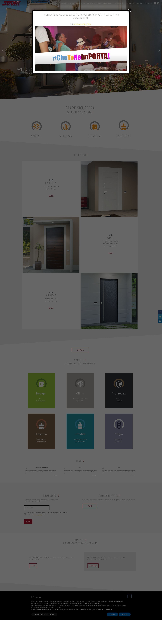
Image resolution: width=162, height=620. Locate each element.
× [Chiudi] (129, 10)
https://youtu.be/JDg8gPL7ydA (82, 24)
